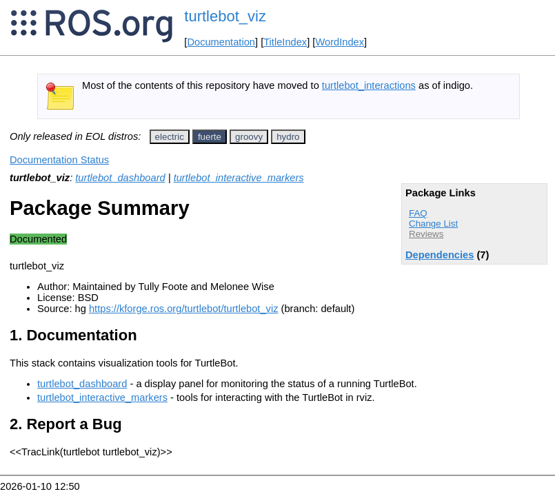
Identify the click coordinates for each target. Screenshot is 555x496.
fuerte (209, 137)
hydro (287, 137)
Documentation (221, 42)
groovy (249, 137)
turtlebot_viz (225, 16)
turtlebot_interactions (369, 85)
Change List (433, 223)
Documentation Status (59, 159)
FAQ (418, 213)
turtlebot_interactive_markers (239, 177)
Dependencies (439, 254)
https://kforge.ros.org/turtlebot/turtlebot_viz (184, 308)
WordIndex (339, 42)
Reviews (426, 234)
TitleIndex (285, 42)
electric (169, 137)
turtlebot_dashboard (120, 177)
